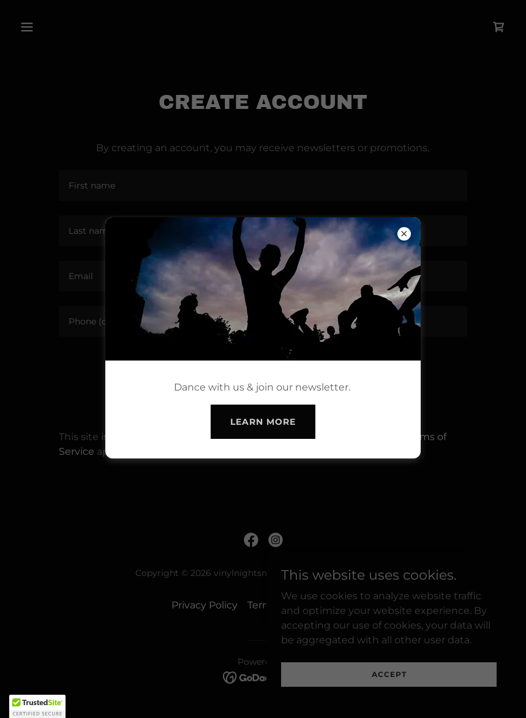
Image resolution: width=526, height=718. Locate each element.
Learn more (263, 421)
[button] (37, 706)
